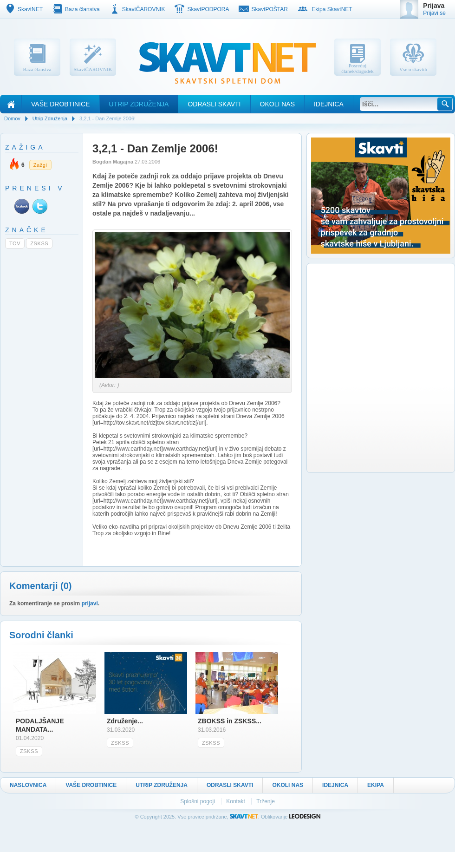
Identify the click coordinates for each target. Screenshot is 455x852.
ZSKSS (39, 243)
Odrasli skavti (214, 104)
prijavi (89, 603)
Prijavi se (434, 13)
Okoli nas (277, 104)
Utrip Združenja (139, 104)
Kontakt (236, 801)
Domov (12, 118)
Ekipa (375, 785)
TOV (14, 243)
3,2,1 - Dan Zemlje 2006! (107, 118)
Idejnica (329, 104)
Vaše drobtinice (60, 104)
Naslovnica (28, 785)
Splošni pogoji (198, 801)
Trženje (265, 801)
